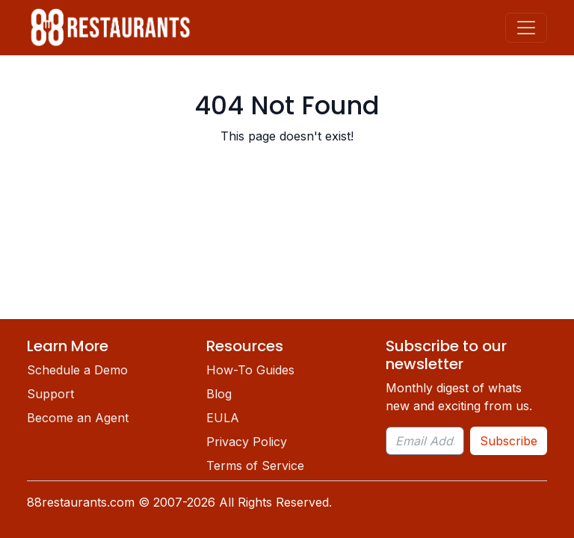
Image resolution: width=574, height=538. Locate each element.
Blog (219, 393)
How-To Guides (250, 369)
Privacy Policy (246, 441)
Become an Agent (78, 417)
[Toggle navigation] (526, 28)
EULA (222, 417)
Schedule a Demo (77, 369)
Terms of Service (255, 465)
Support (50, 393)
